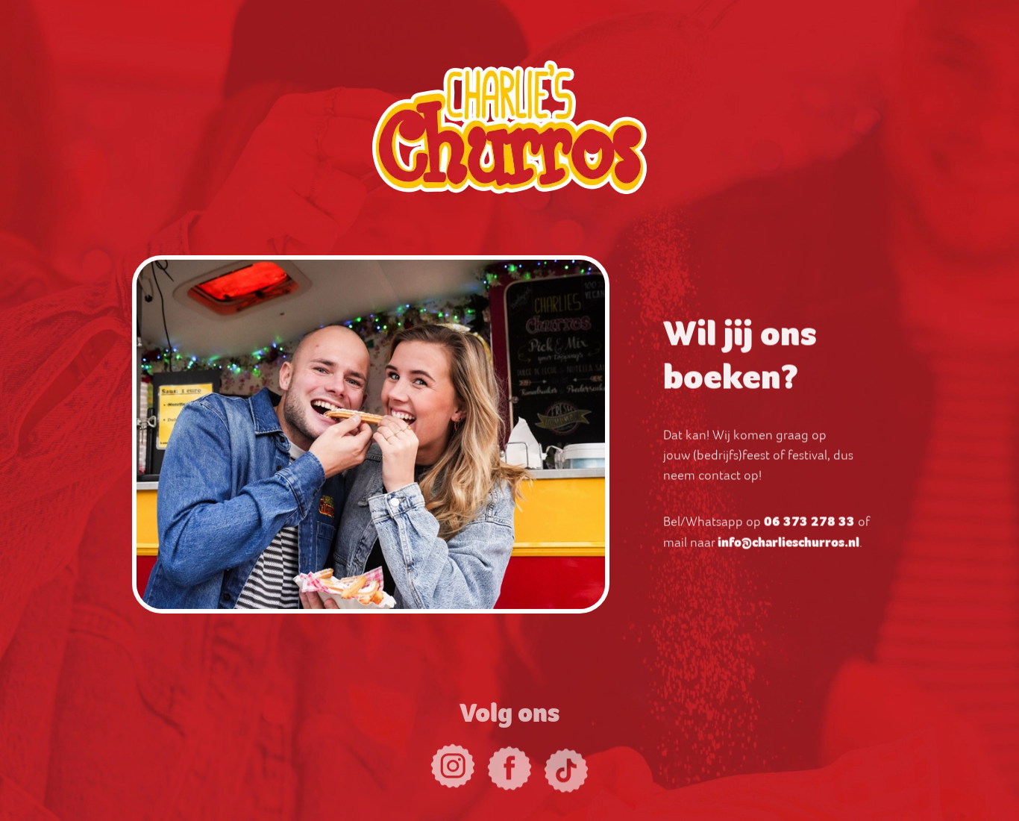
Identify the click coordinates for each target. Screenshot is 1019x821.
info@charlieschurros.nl (788, 545)
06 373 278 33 (809, 524)
